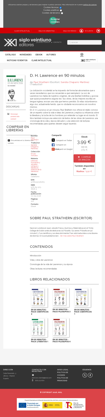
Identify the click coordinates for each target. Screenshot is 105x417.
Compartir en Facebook (59, 145)
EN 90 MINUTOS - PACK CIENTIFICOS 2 (39, 312)
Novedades (26, 55)
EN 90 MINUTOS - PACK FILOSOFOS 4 (61, 340)
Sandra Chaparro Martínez (75, 82)
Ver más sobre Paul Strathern (72, 236)
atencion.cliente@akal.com (42, 378)
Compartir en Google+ (62, 149)
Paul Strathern (41, 82)
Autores (51, 55)
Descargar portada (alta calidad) (13, 116)
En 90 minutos (34, 154)
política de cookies (90, 5)
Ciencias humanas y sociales (35, 162)
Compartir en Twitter (62, 140)
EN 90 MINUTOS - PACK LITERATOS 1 (39, 340)
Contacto (57, 42)
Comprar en (84, 158)
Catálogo (10, 55)
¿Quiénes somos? (43, 42)
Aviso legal (62, 370)
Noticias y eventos (17, 60)
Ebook (39, 55)
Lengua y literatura (34, 167)
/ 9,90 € (84, 171)
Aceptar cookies (54, 20)
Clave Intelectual (41, 60)
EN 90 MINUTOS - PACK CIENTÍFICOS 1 (83, 312)
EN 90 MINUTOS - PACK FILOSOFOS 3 (61, 310)
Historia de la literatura (36, 170)
